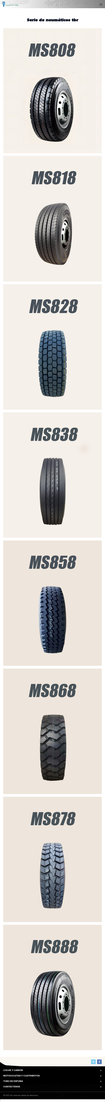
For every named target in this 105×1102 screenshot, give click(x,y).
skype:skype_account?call (93, 1061)
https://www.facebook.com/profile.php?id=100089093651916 (99, 1061)
